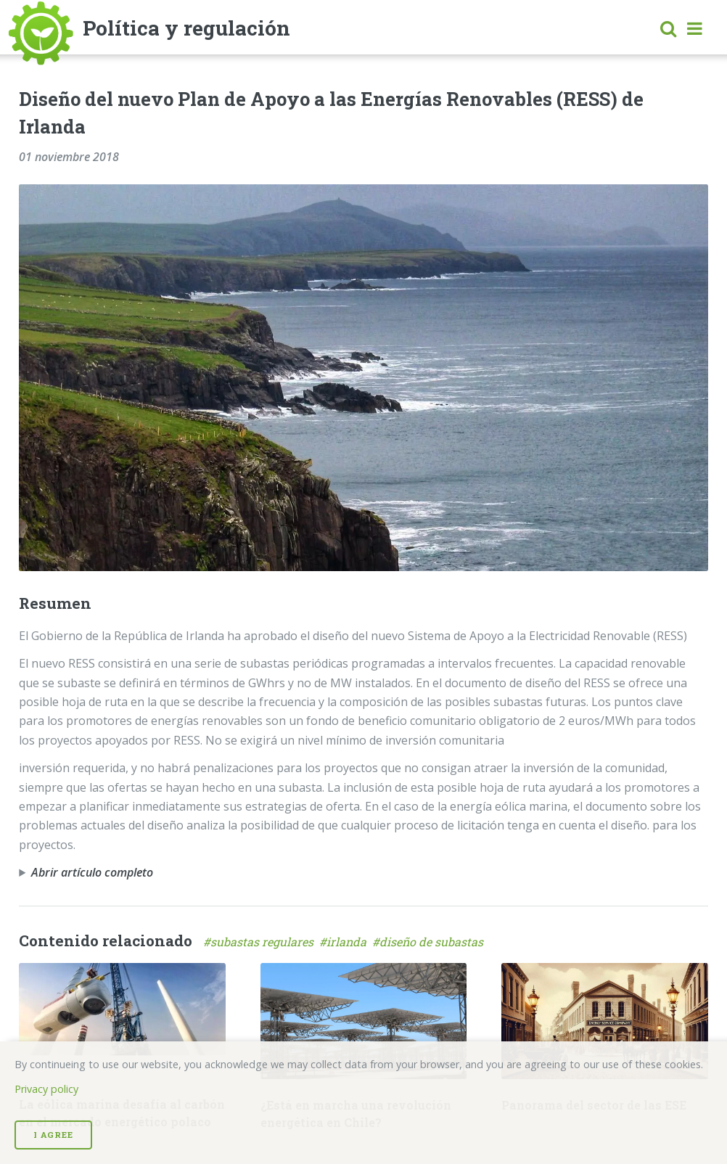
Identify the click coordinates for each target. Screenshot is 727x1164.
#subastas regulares (261, 941)
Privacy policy (46, 1089)
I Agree (53, 1134)
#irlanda (345, 941)
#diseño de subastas (429, 941)
